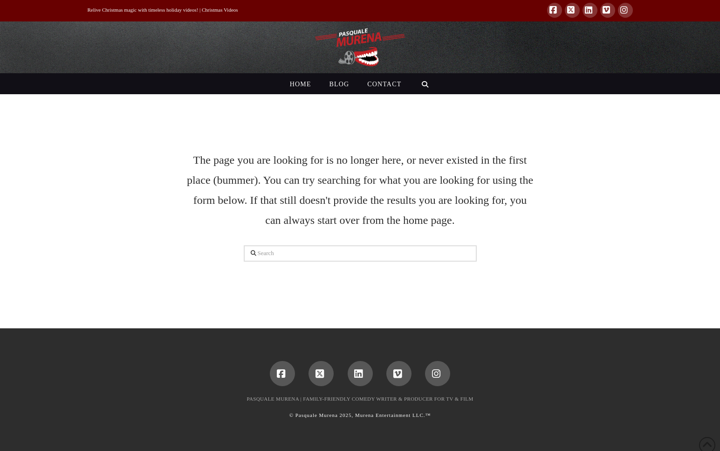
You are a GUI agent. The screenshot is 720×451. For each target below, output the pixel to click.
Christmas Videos (220, 10)
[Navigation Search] (424, 83)
